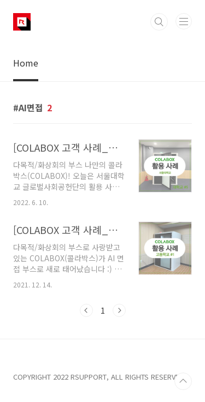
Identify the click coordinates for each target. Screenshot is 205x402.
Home (25, 62)
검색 (159, 22)
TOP (183, 381)
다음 (119, 310)
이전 (86, 310)
